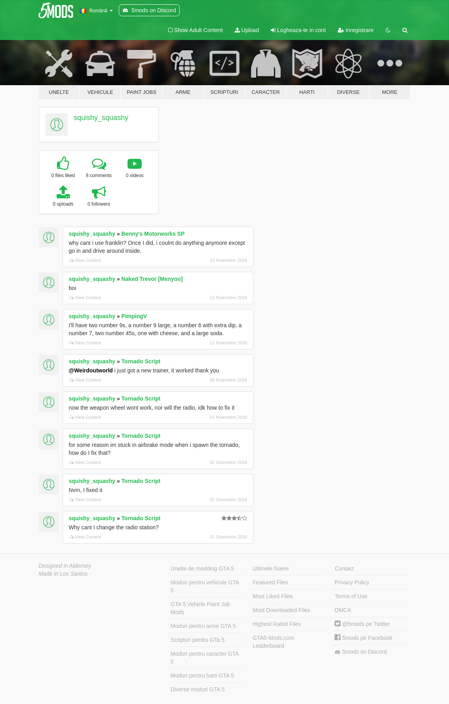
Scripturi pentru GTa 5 (197, 640)
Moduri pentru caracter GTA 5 (205, 658)
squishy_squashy (101, 118)
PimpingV (134, 316)
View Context (85, 260)
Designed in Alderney (65, 566)
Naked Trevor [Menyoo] (152, 279)
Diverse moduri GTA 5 (198, 689)
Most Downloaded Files (281, 610)
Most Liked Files (273, 596)
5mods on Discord (361, 652)
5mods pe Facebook (363, 637)
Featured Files (270, 582)
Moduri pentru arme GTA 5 (203, 626)
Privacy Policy (352, 582)
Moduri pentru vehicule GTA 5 (205, 586)
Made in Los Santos (63, 573)
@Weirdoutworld (91, 370)
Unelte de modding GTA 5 (202, 568)
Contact (344, 568)
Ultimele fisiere (271, 568)
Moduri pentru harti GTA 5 (202, 675)
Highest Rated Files (277, 624)
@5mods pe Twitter (362, 624)
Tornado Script (141, 361)
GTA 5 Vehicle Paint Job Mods (200, 608)
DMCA (343, 610)
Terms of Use (351, 596)
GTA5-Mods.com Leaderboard (273, 642)
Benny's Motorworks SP (153, 234)
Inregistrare (356, 30)
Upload (247, 30)
